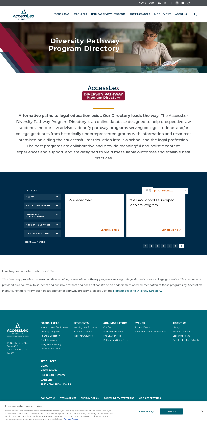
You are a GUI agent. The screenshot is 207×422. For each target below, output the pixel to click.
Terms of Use (68, 398)
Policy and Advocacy (51, 344)
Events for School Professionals (150, 331)
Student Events (142, 327)
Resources (48, 361)
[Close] (202, 411)
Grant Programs (48, 340)
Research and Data (50, 348)
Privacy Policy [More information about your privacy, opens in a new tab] (71, 419)
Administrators (115, 323)
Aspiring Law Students (85, 327)
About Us (179, 323)
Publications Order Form (115, 340)
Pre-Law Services (112, 336)
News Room (146, 3)
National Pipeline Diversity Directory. (137, 290)
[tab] (62, 14)
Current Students (83, 331)
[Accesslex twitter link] (165, 2)
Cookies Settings (150, 398)
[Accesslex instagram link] (177, 2)
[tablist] (122, 14)
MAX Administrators (113, 331)
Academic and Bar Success (54, 327)
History (176, 327)
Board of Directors (181, 331)
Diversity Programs (50, 331)
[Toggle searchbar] (194, 14)
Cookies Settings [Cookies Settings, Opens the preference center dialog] (146, 411)
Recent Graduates (83, 336)
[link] (101, 14)
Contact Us (48, 398)
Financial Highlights (56, 384)
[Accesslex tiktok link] (189, 2)
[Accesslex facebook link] (171, 2)
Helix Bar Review (53, 375)
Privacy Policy (90, 398)
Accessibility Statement (119, 398)
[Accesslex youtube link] (183, 2)
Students (81, 323)
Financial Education (50, 336)
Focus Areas (50, 323)
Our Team (108, 327)
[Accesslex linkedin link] (159, 2)
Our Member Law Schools (185, 340)
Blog (44, 365)
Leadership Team (181, 336)
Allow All (171, 411)
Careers (46, 379)
